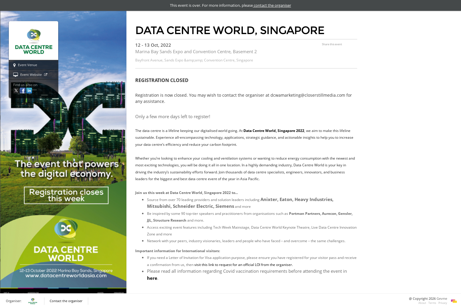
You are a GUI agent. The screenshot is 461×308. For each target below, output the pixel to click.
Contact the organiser (66, 301)
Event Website (30, 75)
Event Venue (25, 65)
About (422, 303)
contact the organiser (272, 5)
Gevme (442, 299)
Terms (432, 303)
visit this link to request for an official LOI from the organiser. (243, 264)
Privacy (442, 303)
